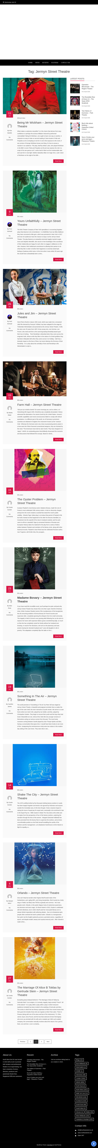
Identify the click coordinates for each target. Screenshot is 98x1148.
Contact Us (65, 63)
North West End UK (49, 16)
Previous (22, 1041)
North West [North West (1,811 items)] (82, 1089)
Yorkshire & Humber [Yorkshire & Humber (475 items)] (84, 1119)
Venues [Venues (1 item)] (79, 1112)
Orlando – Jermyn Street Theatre (38, 892)
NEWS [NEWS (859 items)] (80, 1082)
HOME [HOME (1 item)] (79, 1071)
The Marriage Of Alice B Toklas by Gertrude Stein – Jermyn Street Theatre (38, 991)
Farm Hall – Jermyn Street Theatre (39, 404)
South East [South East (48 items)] (81, 1104)
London (21, 216)
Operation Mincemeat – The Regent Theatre (88, 86)
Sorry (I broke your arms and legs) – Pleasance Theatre (88, 139)
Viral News (50, 1145)
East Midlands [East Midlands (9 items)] (81, 1063)
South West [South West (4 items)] (81, 1108)
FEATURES (54, 63)
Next (48, 1041)
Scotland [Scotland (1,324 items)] (81, 1101)
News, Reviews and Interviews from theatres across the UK (49, 22)
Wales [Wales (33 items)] (89, 1112)
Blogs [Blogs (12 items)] (79, 1060)
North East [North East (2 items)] (80, 1086)
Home (30, 63)
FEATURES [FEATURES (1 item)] (81, 1067)
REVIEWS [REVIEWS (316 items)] (81, 1097)
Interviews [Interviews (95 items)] (80, 1075)
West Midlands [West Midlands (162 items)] (82, 1115)
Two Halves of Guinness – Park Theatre (87, 113)
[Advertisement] (49, 45)
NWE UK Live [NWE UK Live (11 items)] (82, 1093)
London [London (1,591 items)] (80, 1078)
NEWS (37, 63)
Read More (58, 161)
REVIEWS (45, 63)
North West (22, 118)
